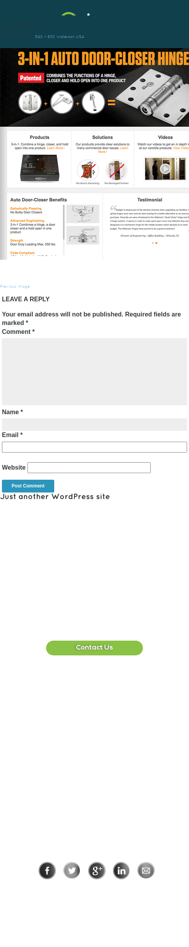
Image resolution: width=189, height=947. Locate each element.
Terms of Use (123, 890)
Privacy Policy (71, 890)
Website (14, 467)
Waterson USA (70, 37)
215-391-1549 (102, 786)
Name (12, 412)
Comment (18, 331)
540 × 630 (45, 37)
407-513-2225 (103, 697)
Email (12, 435)
